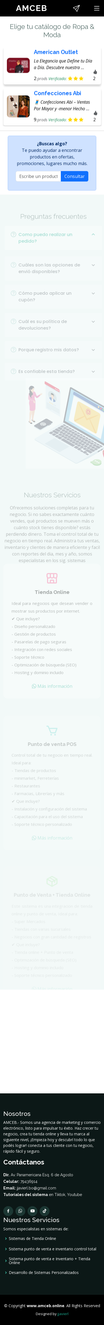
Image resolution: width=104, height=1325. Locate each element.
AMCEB (31, 8)
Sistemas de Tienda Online (32, 1238)
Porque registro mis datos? (57, 354)
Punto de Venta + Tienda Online (52, 897)
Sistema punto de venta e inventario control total (52, 1249)
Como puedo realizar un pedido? (57, 243)
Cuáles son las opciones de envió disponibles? (57, 272)
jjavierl (63, 1313)
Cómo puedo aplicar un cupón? (57, 301)
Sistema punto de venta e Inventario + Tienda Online (49, 1261)
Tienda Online (52, 597)
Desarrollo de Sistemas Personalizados (44, 1273)
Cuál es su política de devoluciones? (57, 329)
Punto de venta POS (52, 748)
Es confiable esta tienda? (57, 376)
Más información (52, 691)
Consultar (74, 179)
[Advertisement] (52, 1041)
